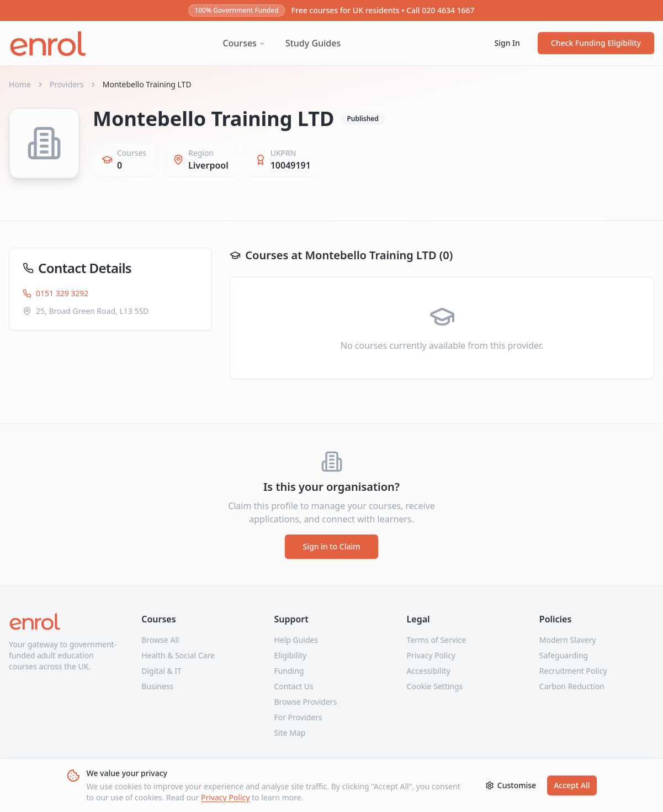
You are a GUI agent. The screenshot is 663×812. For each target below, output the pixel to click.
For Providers (298, 717)
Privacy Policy (225, 797)
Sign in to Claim (331, 546)
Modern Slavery (567, 640)
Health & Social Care (178, 655)
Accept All (572, 785)
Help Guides (296, 640)
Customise (510, 785)
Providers (67, 84)
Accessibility (428, 671)
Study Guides (313, 43)
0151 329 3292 (55, 293)
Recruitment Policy (573, 671)
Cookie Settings (435, 686)
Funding (289, 671)
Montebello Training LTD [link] (147, 84)
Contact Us (293, 686)
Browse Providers (305, 701)
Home (20, 84)
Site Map (289, 732)
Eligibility (290, 655)
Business (157, 686)
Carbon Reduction (571, 686)
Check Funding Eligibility (596, 43)
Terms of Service (436, 640)
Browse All (160, 640)
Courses (243, 43)
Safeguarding (563, 655)
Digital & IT (161, 671)
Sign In (507, 43)
